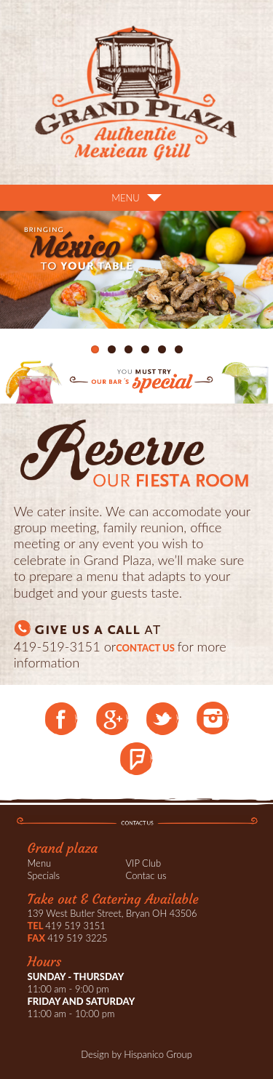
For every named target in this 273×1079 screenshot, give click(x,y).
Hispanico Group (158, 1054)
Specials (44, 875)
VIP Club (144, 863)
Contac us (146, 875)
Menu (40, 863)
